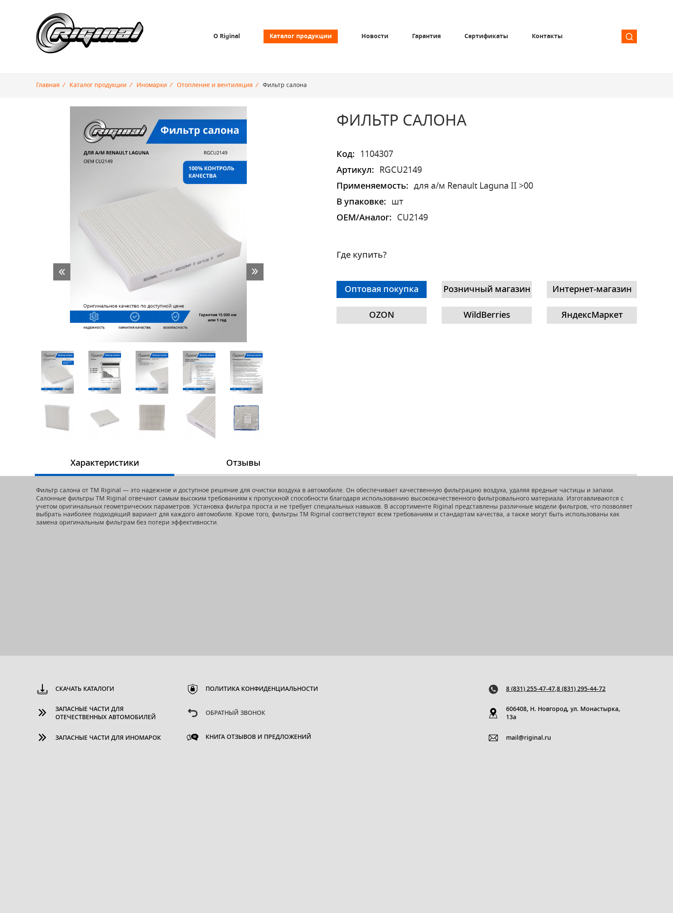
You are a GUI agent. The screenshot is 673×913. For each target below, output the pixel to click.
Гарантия (426, 36)
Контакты (547, 36)
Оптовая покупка (381, 289)
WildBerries (487, 315)
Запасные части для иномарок (108, 738)
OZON (381, 315)
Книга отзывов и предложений (258, 737)
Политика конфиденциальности (262, 689)
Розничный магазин (487, 289)
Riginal (89, 36)
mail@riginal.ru (528, 738)
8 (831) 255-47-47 (530, 689)
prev (61, 271)
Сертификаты (486, 36)
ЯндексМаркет (592, 315)
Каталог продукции (301, 36)
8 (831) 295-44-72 (581, 689)
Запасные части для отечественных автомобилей (105, 713)
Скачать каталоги (84, 689)
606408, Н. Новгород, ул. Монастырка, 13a (563, 713)
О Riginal (226, 36)
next (255, 271)
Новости (374, 36)
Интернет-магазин (592, 289)
